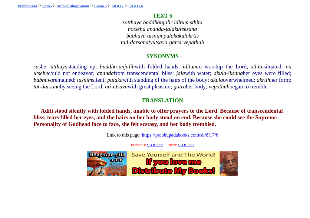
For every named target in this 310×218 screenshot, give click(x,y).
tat (37, 86)
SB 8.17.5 (155, 145)
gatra (180, 86)
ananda (105, 73)
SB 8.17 (118, 6)
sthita (257, 66)
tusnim (84, 80)
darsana (50, 86)
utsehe (41, 73)
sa (36, 66)
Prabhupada (27, 6)
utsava (120, 86)
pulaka (115, 80)
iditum (190, 66)
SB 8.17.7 (186, 145)
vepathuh (219, 86)
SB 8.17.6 (136, 6)
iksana (235, 73)
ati (108, 86)
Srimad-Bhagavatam (73, 6)
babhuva (43, 80)
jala (180, 73)
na (289, 66)
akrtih (263, 80)
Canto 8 (100, 6)
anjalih (127, 66)
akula (220, 73)
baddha (108, 66)
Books (46, 6)
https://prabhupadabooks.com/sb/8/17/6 (180, 134)
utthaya (59, 66)
